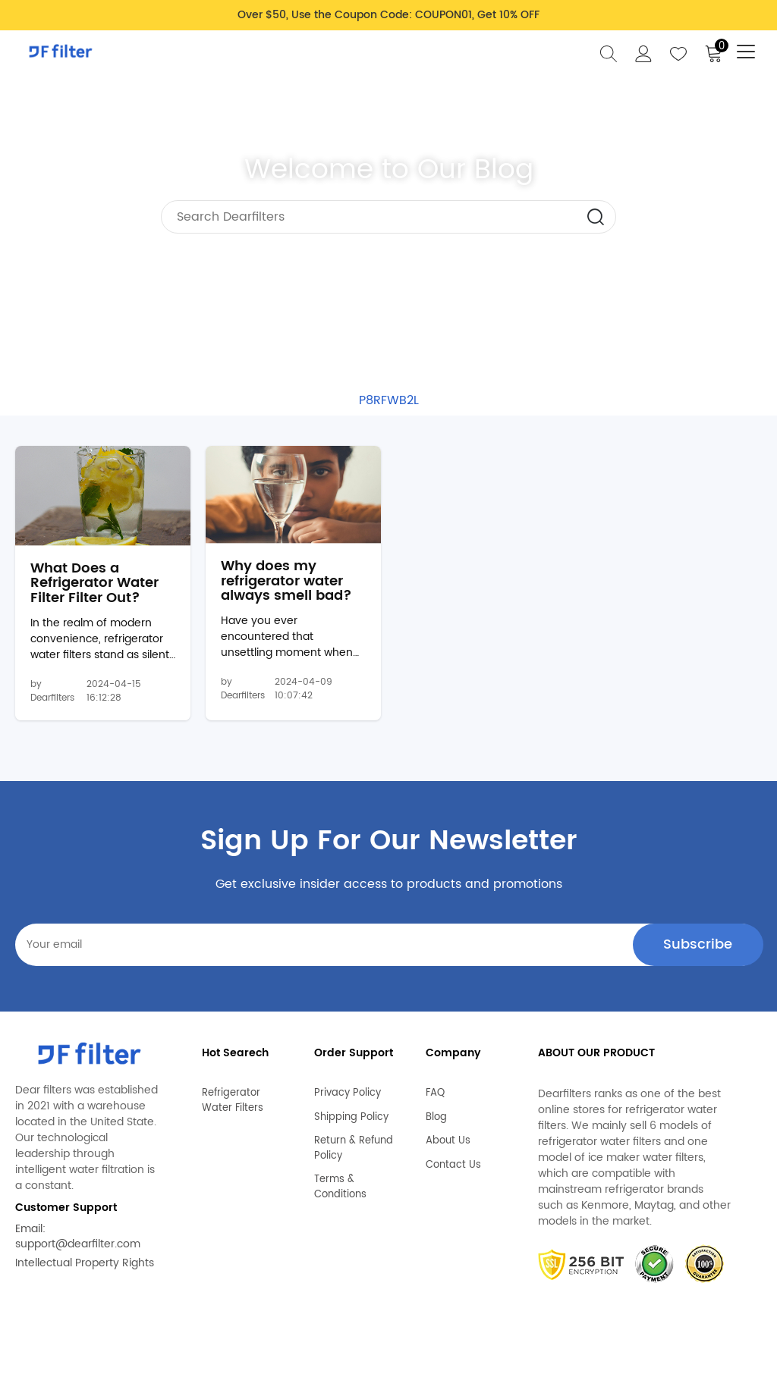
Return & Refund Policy (353, 1150)
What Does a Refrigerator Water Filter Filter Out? (94, 590)
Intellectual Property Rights (84, 1270)
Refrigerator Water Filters (232, 1102)
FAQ (435, 1095)
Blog (436, 1118)
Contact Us (453, 1166)
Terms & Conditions (340, 1188)
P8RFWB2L (389, 400)
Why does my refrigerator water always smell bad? (286, 588)
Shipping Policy (351, 1118)
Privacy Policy (347, 1095)
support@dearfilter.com (77, 1251)
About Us (448, 1142)
